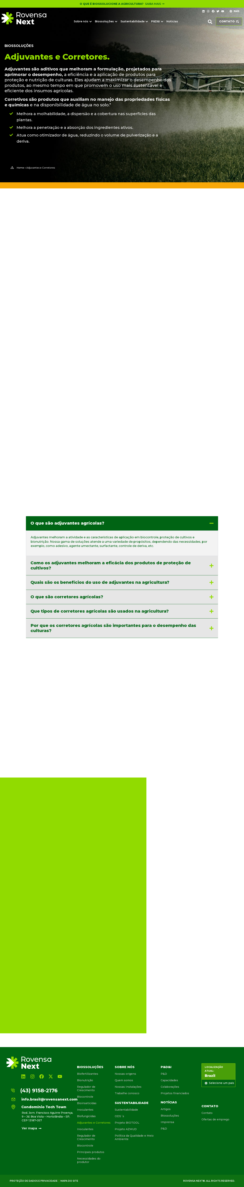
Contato (209, 1106)
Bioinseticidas (86, 1103)
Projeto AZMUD (126, 1129)
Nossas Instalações (128, 1086)
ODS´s (119, 1116)
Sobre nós (125, 1067)
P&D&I (166, 1067)
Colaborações (170, 1086)
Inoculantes (85, 1109)
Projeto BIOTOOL (127, 1122)
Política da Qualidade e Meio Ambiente (134, 1137)
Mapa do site (69, 1180)
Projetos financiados (175, 1093)
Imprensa (167, 1122)
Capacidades (169, 1080)
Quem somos (124, 1080)
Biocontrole (85, 1096)
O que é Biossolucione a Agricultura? (112, 4)
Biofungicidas (86, 1116)
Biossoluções (19, 46)
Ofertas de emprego (215, 1119)
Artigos (166, 1109)
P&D (164, 1074)
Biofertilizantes (87, 1074)
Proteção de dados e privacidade (34, 1180)
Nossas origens (125, 1074)
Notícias (169, 1102)
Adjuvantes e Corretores (94, 1122)
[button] (210, 21)
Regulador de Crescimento (86, 1088)
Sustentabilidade (131, 1103)
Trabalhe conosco (127, 1093)
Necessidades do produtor (88, 1160)
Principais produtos (90, 1152)
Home (20, 167)
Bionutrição (85, 1080)
